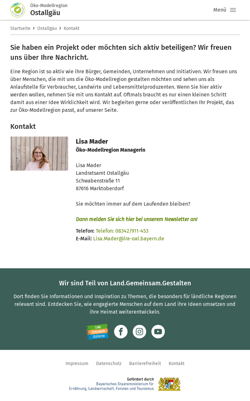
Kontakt (71, 28)
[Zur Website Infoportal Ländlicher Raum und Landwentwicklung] (97, 332)
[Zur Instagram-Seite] (139, 331)
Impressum (77, 363)
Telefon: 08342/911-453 (122, 231)
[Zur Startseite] (20, 10)
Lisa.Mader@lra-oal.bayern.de (128, 239)
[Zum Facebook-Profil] (121, 331)
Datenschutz (108, 363)
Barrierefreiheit (145, 363)
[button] (233, 10)
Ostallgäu (47, 28)
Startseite (20, 28)
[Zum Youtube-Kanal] (158, 331)
